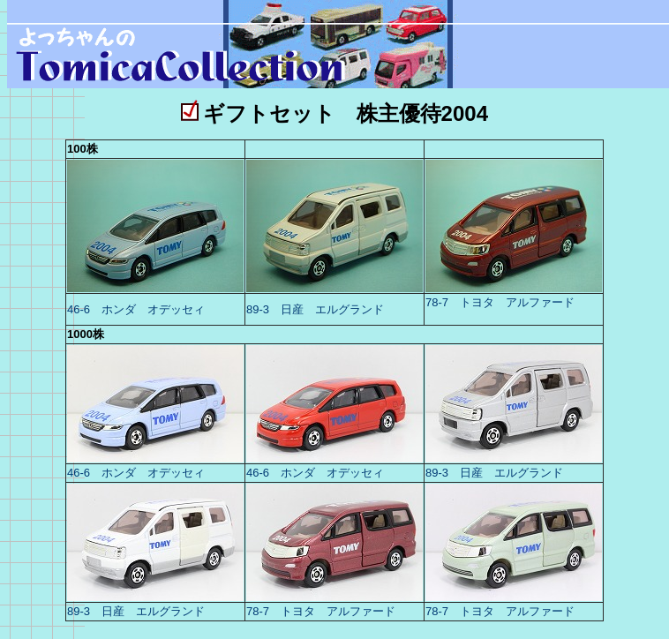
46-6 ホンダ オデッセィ (136, 309)
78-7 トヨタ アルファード (500, 302)
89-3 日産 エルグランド (315, 309)
